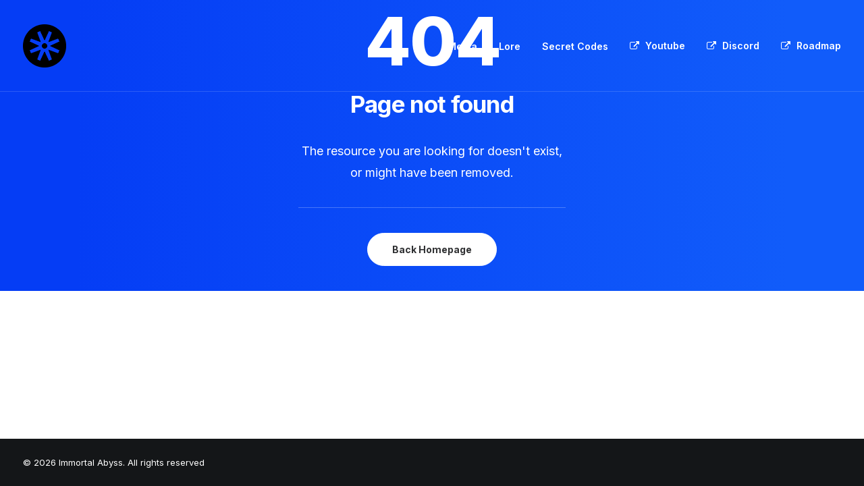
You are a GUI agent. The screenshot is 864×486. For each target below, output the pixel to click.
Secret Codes (575, 46)
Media (462, 46)
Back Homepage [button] (432, 249)
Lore (509, 46)
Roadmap (818, 45)
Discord (740, 45)
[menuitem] (467, 46)
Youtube (665, 45)
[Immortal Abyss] (44, 46)
